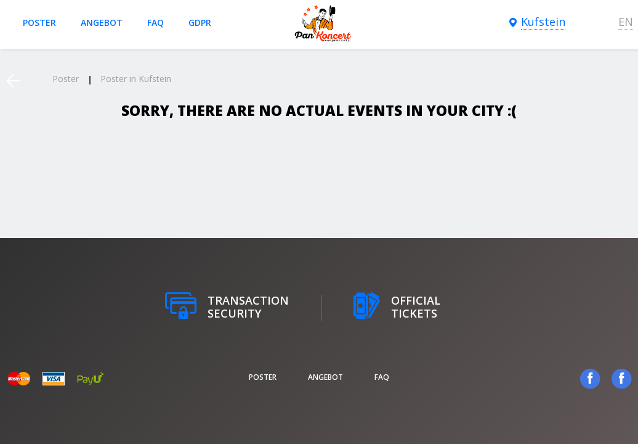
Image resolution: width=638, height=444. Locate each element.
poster (39, 22)
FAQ (155, 22)
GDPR (199, 22)
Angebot (102, 22)
